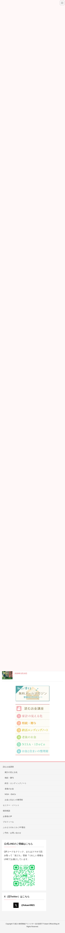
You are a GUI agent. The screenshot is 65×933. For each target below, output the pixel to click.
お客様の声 (7, 816)
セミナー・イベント (11, 805)
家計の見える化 (11, 772)
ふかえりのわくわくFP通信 (14, 827)
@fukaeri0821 (24, 905)
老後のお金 (9, 789)
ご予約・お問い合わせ (12, 833)
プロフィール (8, 822)
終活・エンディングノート (16, 783)
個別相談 (6, 811)
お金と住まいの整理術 (14, 800)
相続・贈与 (9, 778)
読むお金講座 (8, 767)
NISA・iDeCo (10, 794)
